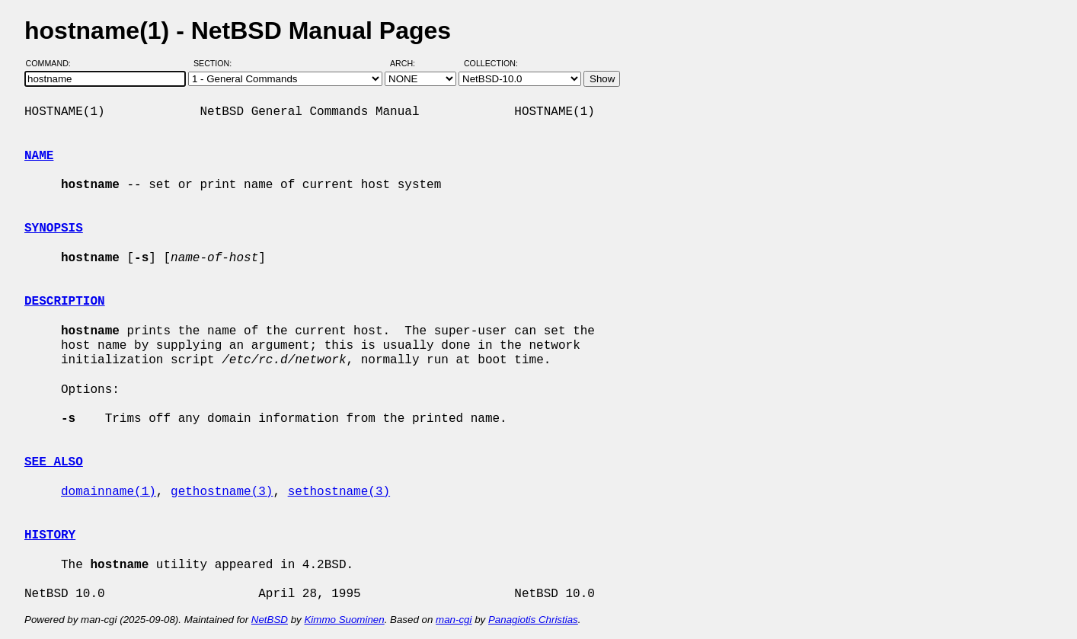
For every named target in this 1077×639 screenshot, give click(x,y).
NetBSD (269, 619)
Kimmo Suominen (344, 619)
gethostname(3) (222, 492)
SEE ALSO (53, 462)
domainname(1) (108, 492)
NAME (38, 156)
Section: (215, 63)
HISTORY (49, 535)
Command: (53, 63)
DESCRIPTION (64, 301)
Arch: (409, 63)
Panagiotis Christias (533, 619)
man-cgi (453, 619)
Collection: (491, 63)
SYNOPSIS (53, 228)
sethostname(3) (339, 492)
